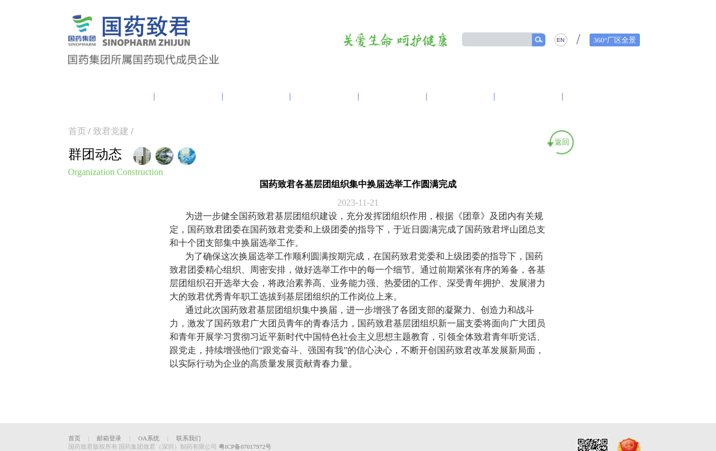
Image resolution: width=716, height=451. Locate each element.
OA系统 (148, 438)
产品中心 (460, 97)
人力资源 (597, 97)
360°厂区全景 (615, 40)
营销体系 (393, 97)
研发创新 (324, 97)
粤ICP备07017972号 (245, 446)
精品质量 (528, 97)
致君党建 (188, 97)
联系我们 (188, 438)
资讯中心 (257, 97)
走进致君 (120, 97)
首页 (77, 131)
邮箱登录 (109, 438)
